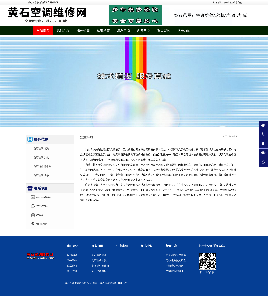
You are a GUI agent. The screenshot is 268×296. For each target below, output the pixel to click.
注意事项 (122, 245)
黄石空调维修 (41, 175)
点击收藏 (227, 2)
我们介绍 (72, 245)
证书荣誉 (72, 260)
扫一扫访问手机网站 (212, 245)
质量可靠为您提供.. (176, 255)
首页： (226, 136)
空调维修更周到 (174, 265)
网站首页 (42, 30)
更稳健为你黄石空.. (176, 260)
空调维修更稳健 (174, 270)
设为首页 (216, 2)
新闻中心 (171, 245)
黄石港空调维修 (42, 166)
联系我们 (237, 2)
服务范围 (97, 245)
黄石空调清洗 (41, 148)
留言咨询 (72, 270)
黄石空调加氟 (41, 157)
